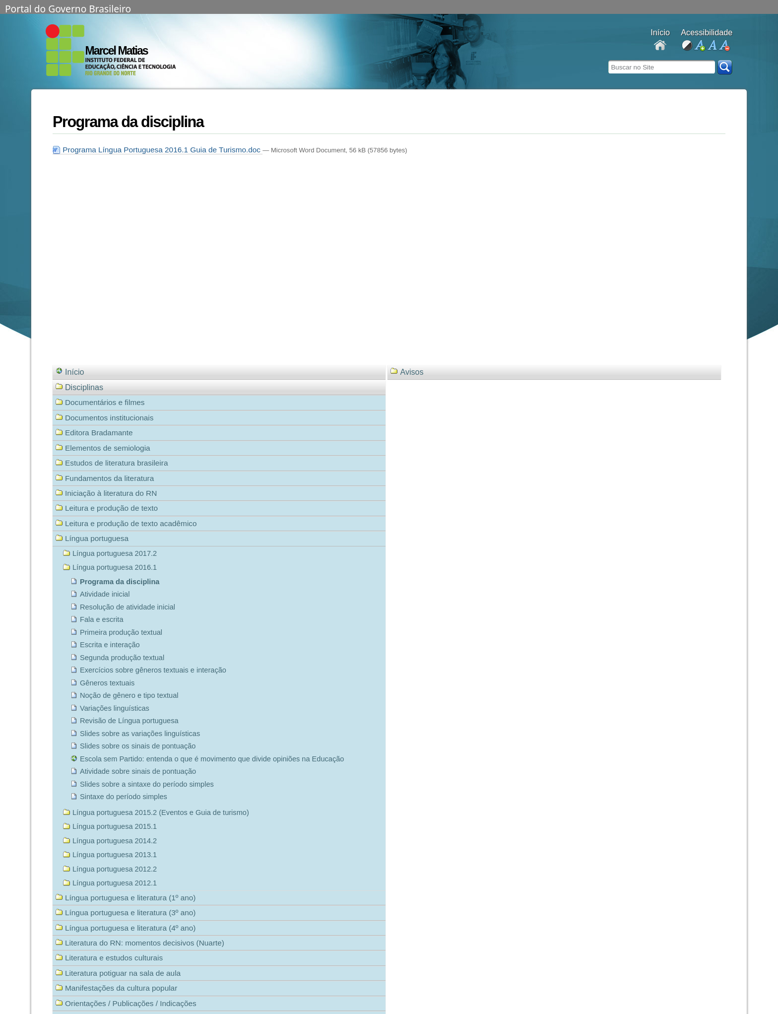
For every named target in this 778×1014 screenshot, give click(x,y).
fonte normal (712, 46)
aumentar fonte (699, 46)
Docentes (660, 46)
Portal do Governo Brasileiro (68, 8)
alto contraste (687, 46)
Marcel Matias (116, 50)
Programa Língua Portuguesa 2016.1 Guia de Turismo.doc (157, 149)
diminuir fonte (724, 46)
